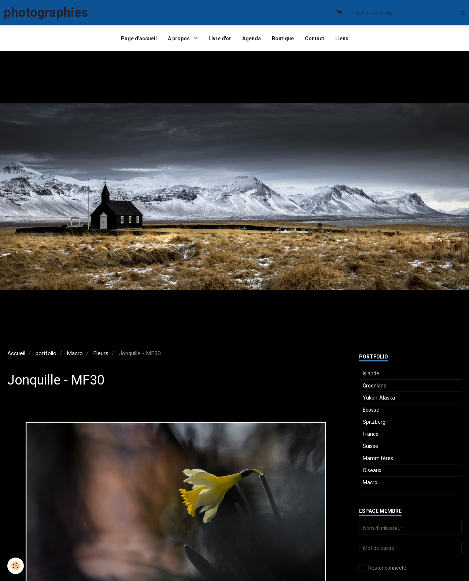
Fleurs (100, 353)
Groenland (375, 386)
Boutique (283, 38)
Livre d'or (219, 38)
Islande (371, 373)
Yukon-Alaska (379, 398)
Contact (314, 38)
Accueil (16, 353)
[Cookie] (15, 566)
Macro (75, 353)
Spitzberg (374, 422)
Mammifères (378, 458)
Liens (341, 38)
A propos (179, 38)
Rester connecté (382, 567)
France (370, 434)
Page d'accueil (139, 38)
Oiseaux (372, 470)
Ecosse (371, 410)
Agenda (251, 38)
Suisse (370, 446)
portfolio (46, 353)
